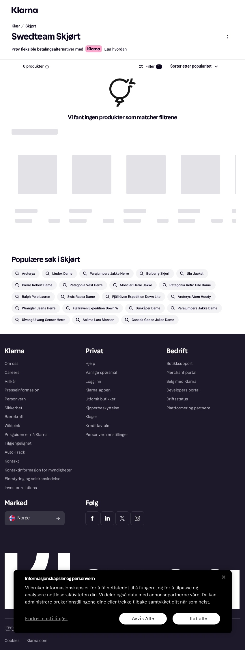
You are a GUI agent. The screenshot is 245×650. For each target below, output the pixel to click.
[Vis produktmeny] (227, 37)
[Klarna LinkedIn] (107, 518)
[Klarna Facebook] (92, 518)
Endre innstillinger (46, 618)
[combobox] (194, 66)
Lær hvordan (115, 49)
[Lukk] (223, 577)
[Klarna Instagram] (137, 518)
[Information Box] (47, 67)
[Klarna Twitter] (122, 518)
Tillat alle (196, 618)
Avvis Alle (143, 618)
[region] (123, 601)
